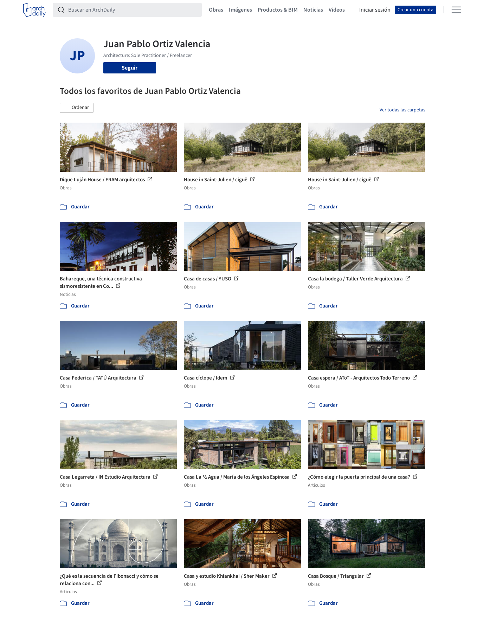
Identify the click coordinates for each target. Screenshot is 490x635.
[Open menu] (456, 9)
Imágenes (240, 10)
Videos (337, 10)
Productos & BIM (278, 10)
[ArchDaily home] (34, 10)
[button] (77, 108)
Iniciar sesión (375, 10)
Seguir (129, 68)
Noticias (313, 10)
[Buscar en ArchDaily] (133, 10)
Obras (216, 10)
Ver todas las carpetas (402, 110)
